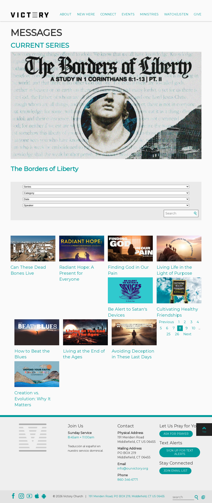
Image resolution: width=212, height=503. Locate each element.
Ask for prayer (176, 433)
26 (177, 334)
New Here (86, 14)
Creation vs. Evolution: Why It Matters (32, 398)
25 (168, 334)
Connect (108, 14)
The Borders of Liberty (44, 169)
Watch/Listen (176, 14)
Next (187, 334)
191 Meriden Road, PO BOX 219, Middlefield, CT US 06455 (127, 496)
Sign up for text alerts (179, 452)
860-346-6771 (127, 479)
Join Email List (175, 470)
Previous (166, 322)
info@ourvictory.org (132, 468)
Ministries (149, 14)
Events (128, 14)
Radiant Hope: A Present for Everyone (76, 273)
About (65, 14)
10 (193, 328)
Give (197, 14)
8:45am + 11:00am (81, 437)
